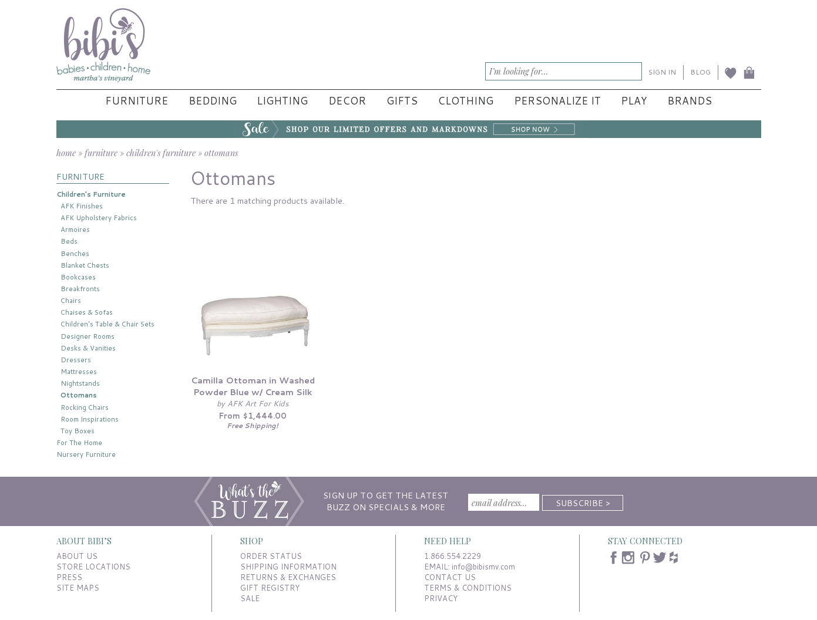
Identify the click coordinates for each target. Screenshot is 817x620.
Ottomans (78, 395)
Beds (69, 241)
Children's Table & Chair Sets (107, 324)
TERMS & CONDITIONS (468, 587)
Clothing (465, 100)
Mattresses (78, 371)
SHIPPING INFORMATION (288, 566)
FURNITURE (80, 176)
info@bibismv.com (483, 566)
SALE (250, 598)
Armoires (75, 229)
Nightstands (80, 383)
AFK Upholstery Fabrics (98, 218)
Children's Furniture (91, 194)
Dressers (75, 360)
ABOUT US (76, 556)
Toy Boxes (77, 431)
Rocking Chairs (84, 407)
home (66, 153)
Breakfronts (80, 289)
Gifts (402, 100)
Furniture (136, 100)
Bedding (213, 100)
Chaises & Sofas (86, 312)
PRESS (69, 577)
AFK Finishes (81, 206)
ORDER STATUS (271, 556)
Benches (74, 253)
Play (634, 100)
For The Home (79, 442)
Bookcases (78, 277)
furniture (101, 153)
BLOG (700, 72)
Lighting (282, 100)
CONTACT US (450, 577)
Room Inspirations (89, 419)
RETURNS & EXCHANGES (288, 577)
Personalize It (557, 100)
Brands (689, 100)
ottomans (221, 153)
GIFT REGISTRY (270, 587)
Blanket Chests (84, 265)
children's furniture (161, 153)
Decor (347, 100)
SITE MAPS (77, 587)
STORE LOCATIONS (93, 566)
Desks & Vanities (88, 348)
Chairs (70, 300)
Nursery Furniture (86, 454)
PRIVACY (441, 598)
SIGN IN (662, 72)
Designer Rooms (87, 336)
